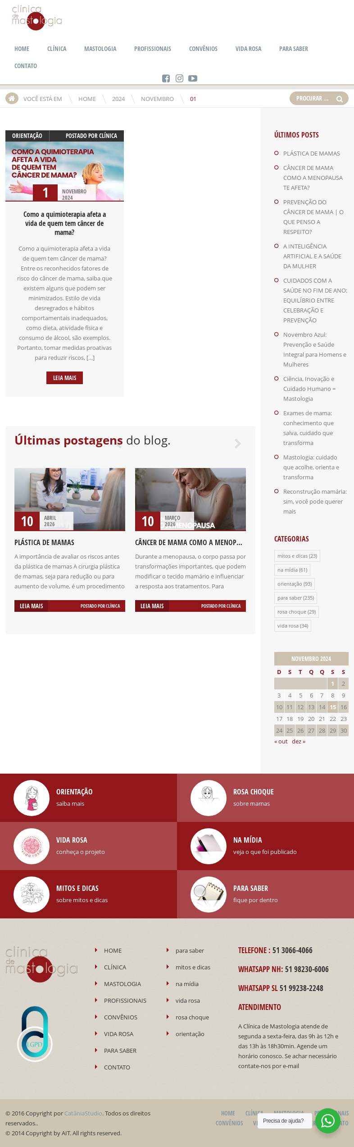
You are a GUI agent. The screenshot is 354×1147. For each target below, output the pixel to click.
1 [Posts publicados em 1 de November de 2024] (332, 683)
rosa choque (291, 611)
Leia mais (64, 378)
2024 (118, 99)
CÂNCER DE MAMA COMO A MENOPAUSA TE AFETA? (208, 542)
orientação (27, 136)
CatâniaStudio (83, 1113)
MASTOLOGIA (100, 48)
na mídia (287, 569)
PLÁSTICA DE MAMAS (44, 542)
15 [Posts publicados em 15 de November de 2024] (333, 707)
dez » (298, 741)
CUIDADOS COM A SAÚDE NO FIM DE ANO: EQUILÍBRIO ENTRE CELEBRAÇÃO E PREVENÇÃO (315, 300)
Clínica (108, 136)
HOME (21, 48)
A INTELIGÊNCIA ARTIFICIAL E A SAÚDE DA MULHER (312, 256)
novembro (157, 99)
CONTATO (25, 65)
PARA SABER (293, 48)
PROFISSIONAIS (152, 48)
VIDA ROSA (248, 48)
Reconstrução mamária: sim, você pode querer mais (315, 501)
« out (281, 741)
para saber (289, 597)
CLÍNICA (56, 48)
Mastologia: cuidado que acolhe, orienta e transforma (311, 467)
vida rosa (288, 625)
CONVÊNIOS (203, 48)
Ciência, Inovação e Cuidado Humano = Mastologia (309, 389)
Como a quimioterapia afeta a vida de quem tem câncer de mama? (64, 223)
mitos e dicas (292, 555)
